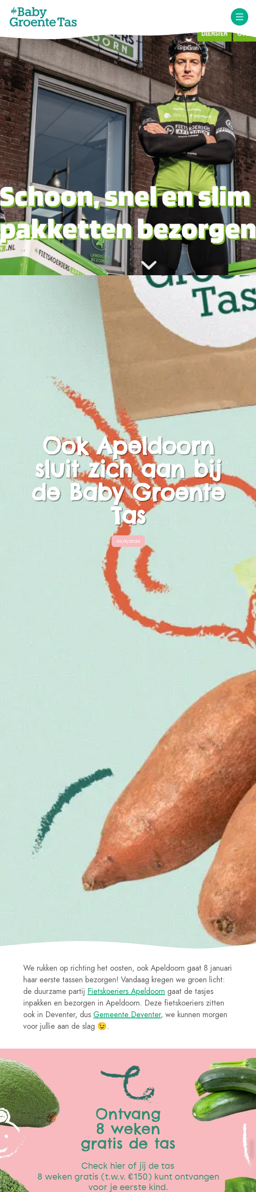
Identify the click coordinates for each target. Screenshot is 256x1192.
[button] (239, 17)
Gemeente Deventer (127, 1014)
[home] (43, 16)
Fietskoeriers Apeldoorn (126, 991)
